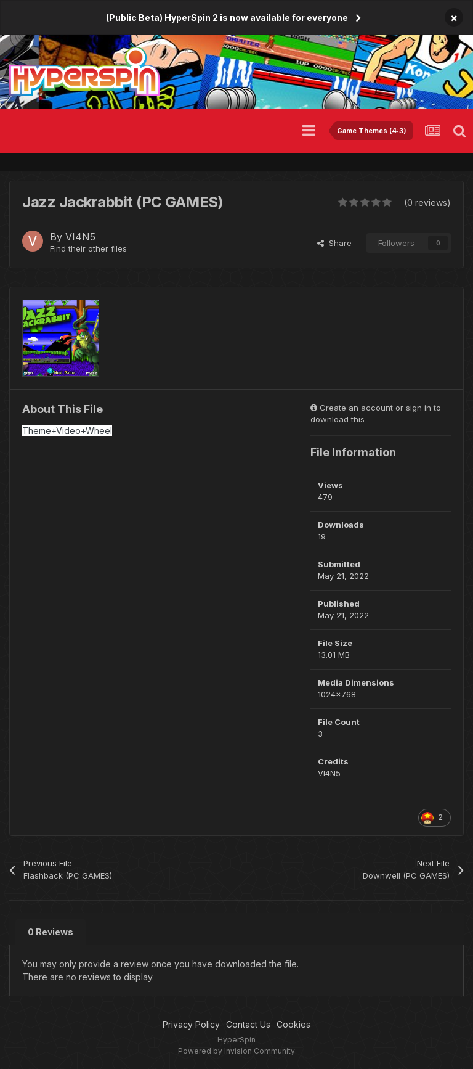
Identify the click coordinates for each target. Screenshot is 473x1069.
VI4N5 (80, 237)
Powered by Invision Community (236, 1050)
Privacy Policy (191, 1024)
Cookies (293, 1024)
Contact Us (248, 1024)
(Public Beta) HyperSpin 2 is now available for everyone (227, 17)
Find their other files (88, 248)
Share (334, 243)
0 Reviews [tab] (50, 932)
